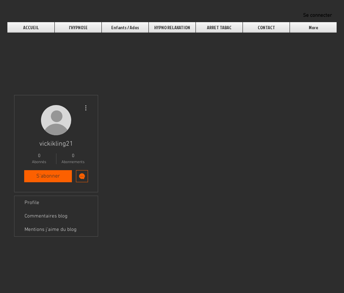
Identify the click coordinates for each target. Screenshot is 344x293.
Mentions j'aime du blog (51, 230)
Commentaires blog (46, 216)
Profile (32, 203)
